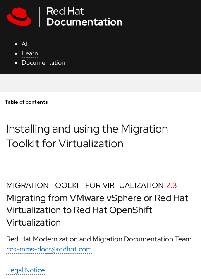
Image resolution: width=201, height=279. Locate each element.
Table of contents (26, 101)
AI (24, 44)
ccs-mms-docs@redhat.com (49, 249)
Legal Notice (25, 269)
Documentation (43, 63)
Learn (30, 53)
